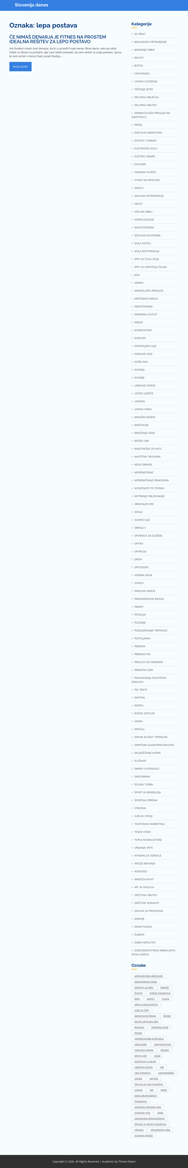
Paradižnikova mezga (149, 599)
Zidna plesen (143, 926)
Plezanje (140, 622)
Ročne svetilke (144, 713)
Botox (138, 65)
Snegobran (142, 776)
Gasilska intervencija (149, 196)
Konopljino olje (145, 346)
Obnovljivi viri (144, 504)
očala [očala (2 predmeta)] (157, 1055)
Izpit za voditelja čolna (150, 267)
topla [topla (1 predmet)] (164, 1090)
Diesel (138, 124)
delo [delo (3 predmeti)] (137, 998)
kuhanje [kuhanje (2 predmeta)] (139, 1027)
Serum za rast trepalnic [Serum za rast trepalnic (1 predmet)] (148, 1084)
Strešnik (140, 808)
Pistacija (140, 614)
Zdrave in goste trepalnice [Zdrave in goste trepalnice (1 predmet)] (150, 1124)
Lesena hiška (143, 409)
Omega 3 (140, 527)
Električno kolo (145, 148)
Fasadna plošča (145, 172)
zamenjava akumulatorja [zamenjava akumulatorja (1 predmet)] (149, 1118)
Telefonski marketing (149, 824)
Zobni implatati (145, 942)
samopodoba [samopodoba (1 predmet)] (166, 1072)
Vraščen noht (144, 879)
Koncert (140, 338)
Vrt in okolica (144, 887)
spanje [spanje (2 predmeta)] (138, 1090)
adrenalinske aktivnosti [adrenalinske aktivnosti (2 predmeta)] (148, 976)
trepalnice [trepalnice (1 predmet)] (140, 1101)
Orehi (138, 559)
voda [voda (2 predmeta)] (160, 1112)
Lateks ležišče (143, 393)
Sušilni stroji (143, 816)
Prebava (139, 646)
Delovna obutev (145, 105)
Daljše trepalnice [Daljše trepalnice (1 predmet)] (160, 993)
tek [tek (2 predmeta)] (151, 1090)
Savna (138, 721)
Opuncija (140, 551)
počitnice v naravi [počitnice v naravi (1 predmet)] (145, 1061)
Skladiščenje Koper (147, 753)
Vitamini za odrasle (147, 855)
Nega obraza (143, 464)
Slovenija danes (31, 5)
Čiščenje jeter (143, 89)
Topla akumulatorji (148, 839)
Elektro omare (144, 156)
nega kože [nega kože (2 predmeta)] (140, 1044)
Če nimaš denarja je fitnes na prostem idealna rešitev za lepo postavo (57, 39)
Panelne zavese (144, 591)
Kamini (138, 282)
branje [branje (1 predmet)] (138, 993)
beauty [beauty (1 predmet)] (164, 987)
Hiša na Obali (143, 211)
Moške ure (141, 441)
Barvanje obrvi (144, 49)
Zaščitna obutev (145, 895)
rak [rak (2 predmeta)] (162, 1067)
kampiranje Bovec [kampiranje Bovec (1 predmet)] (145, 1015)
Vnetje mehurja (144, 863)
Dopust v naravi (145, 140)
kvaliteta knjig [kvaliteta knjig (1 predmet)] (159, 1027)
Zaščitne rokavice (146, 903)
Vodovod (140, 871)
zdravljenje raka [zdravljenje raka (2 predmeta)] (160, 1129)
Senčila (139, 729)
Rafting (139, 697)
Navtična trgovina (147, 456)
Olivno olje (142, 520)
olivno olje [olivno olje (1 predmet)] (140, 1055)
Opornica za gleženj (148, 535)
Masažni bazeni (144, 417)
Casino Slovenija (145, 81)
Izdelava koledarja (147, 235)
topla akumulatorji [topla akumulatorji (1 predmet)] (145, 1095)
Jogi (137, 275)
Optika (138, 543)
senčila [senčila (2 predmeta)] (153, 1078)
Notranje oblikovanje (149, 496)
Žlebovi (139, 934)
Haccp (138, 203)
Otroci (139, 583)
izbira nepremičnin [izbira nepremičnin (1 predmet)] (146, 1004)
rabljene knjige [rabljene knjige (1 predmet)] (143, 1067)
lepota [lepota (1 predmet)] (138, 1033)
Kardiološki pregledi (148, 290)
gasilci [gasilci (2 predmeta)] (151, 998)
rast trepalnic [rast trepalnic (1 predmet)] (142, 1072)
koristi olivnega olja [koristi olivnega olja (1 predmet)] (146, 1021)
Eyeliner (140, 164)
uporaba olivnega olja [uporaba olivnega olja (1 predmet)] (147, 1107)
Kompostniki (143, 330)
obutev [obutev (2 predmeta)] (164, 1050)
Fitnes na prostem (147, 180)
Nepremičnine (143, 472)
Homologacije (144, 219)
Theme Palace (126, 1161)
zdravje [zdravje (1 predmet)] (138, 1129)
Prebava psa (142, 654)
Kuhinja (139, 369)
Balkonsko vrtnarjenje (150, 42)
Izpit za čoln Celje (146, 259)
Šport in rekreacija (147, 792)
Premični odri (143, 670)
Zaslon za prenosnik (148, 911)
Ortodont (141, 567)
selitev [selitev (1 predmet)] (138, 1078)
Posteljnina (142, 638)
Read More (20, 66)
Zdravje (139, 918)
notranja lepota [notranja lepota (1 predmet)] (143, 1050)
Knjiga (138, 322)
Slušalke (140, 760)
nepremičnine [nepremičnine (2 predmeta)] (162, 1044)
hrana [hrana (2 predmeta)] (165, 998)
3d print (140, 34)
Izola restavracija (146, 251)
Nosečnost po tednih (149, 488)
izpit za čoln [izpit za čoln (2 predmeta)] (141, 1010)
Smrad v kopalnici (146, 768)
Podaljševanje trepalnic (151, 630)
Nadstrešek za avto (148, 448)
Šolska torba (143, 784)
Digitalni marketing (148, 132)
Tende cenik (142, 832)
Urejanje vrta (143, 847)
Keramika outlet (145, 314)
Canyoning (142, 73)
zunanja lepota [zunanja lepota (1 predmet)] (143, 1135)
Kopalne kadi (143, 354)
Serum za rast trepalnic (151, 737)
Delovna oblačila (146, 97)
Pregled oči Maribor (148, 662)
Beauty (139, 57)
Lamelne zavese (145, 385)
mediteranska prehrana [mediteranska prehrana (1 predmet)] (149, 1038)
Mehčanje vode (144, 433)
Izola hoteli (142, 243)
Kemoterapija (143, 306)
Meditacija (141, 425)
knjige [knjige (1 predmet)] (167, 1015)
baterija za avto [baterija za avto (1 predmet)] (143, 987)
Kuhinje (139, 377)
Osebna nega (143, 575)
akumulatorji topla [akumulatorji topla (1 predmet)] (145, 981)
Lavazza (139, 401)
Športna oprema (145, 800)
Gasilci (139, 188)
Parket (139, 606)
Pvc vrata (140, 689)
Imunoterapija (144, 227)
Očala (138, 512)
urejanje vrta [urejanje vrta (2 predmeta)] (142, 1112)
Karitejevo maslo (146, 298)
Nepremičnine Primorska (151, 480)
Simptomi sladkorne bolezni (154, 745)
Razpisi (138, 705)
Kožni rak (141, 361)
